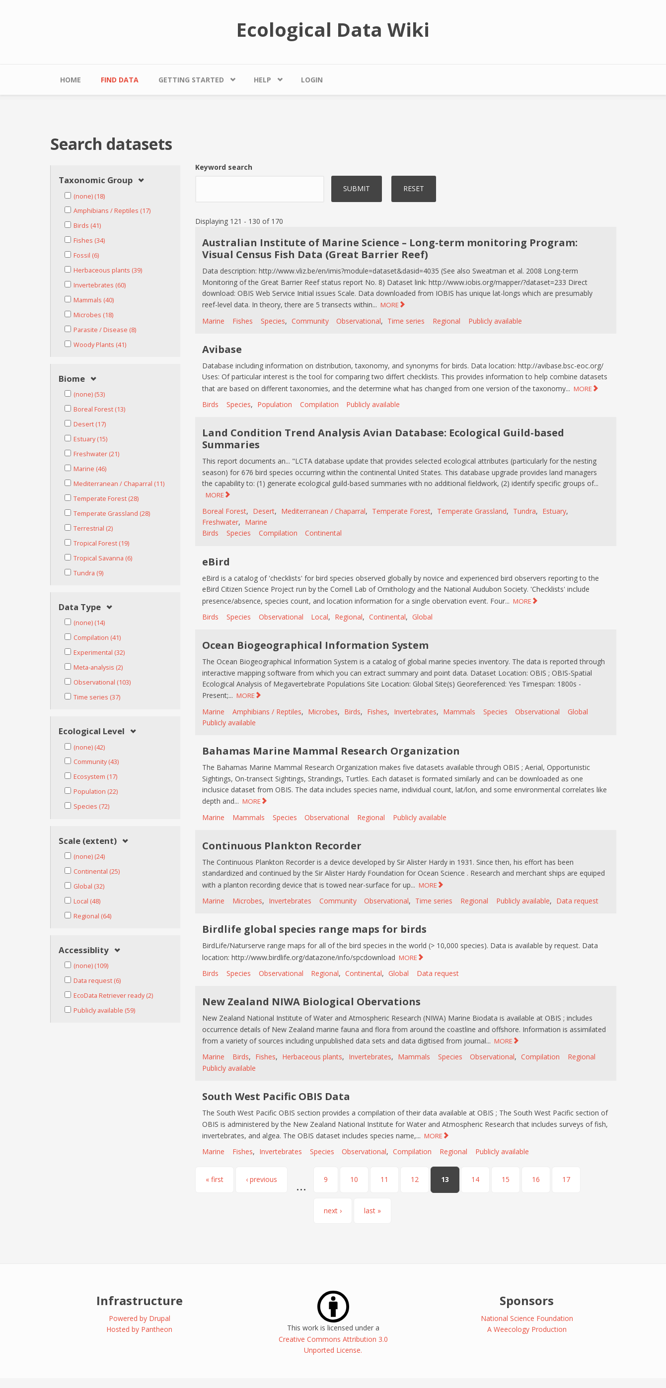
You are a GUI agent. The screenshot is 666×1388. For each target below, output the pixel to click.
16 (536, 1179)
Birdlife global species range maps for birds (314, 929)
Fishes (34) (89, 240)
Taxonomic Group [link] (96, 180)
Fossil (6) (86, 255)
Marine (213, 321)
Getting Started (191, 79)
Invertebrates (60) (100, 285)
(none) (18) (89, 196)
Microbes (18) (93, 315)
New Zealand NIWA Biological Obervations (311, 1001)
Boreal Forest (224, 511)
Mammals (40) (94, 300)
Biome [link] (72, 379)
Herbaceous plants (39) (108, 270)
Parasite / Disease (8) (105, 330)
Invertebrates (415, 711)
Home (70, 79)
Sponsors (527, 1300)
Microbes (323, 711)
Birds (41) (87, 225)
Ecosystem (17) (95, 776)
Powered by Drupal (139, 1318)
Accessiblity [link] (84, 950)
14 (475, 1179)
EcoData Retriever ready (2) (113, 995)
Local (319, 617)
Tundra (524, 511)
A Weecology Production (527, 1329)
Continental (323, 533)
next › (333, 1210)
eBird (216, 561)
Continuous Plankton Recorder (282, 845)
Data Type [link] (80, 607)
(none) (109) (91, 966)
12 (415, 1179)
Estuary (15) (90, 439)
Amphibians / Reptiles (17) (112, 211)
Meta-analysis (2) (98, 667)
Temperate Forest (401, 511)
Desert (264, 511)
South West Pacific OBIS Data (276, 1096)
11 (384, 1179)
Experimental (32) (99, 652)
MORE (389, 304)
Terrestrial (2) (93, 528)
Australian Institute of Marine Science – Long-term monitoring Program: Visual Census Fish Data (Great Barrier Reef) (390, 248)
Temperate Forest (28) (106, 498)
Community (310, 321)
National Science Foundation (527, 1318)
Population (274, 404)
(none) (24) (89, 856)
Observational (358, 321)
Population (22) (96, 791)
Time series (406, 321)
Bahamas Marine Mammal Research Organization (331, 751)
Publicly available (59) (104, 1010)
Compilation (319, 404)
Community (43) (96, 762)
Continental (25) (97, 871)
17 (566, 1179)
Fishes (242, 321)
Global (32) (89, 886)
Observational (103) (102, 682)
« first (214, 1179)
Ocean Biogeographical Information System (315, 645)
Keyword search (223, 167)
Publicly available (495, 321)
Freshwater (220, 522)
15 (506, 1179)
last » (372, 1210)
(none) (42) (89, 747)
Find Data (120, 79)
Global (422, 617)
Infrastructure (139, 1300)
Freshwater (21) (96, 454)
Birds (210, 404)
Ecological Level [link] (92, 731)
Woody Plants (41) (100, 345)
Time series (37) (97, 697)
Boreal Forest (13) (99, 409)
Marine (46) (90, 469)
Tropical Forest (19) (101, 543)
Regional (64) (92, 916)
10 (354, 1179)
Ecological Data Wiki (333, 29)
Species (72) (91, 806)
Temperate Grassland (472, 511)
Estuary (554, 511)
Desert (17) (90, 424)
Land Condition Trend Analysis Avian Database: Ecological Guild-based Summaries (383, 438)
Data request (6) (97, 980)
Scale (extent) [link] (88, 841)
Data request (577, 900)
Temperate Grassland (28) (112, 513)
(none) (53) (89, 394)
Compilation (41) (97, 637)
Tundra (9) (88, 573)
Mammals (459, 711)
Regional (446, 321)
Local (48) (87, 901)
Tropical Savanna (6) (103, 558)
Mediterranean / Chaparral (323, 511)
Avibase (222, 349)
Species (273, 321)
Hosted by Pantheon (139, 1329)
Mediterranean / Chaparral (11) (119, 484)
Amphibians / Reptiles (266, 711)
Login (312, 79)
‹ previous (261, 1179)
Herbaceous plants (312, 1056)
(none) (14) (89, 623)
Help (262, 79)
